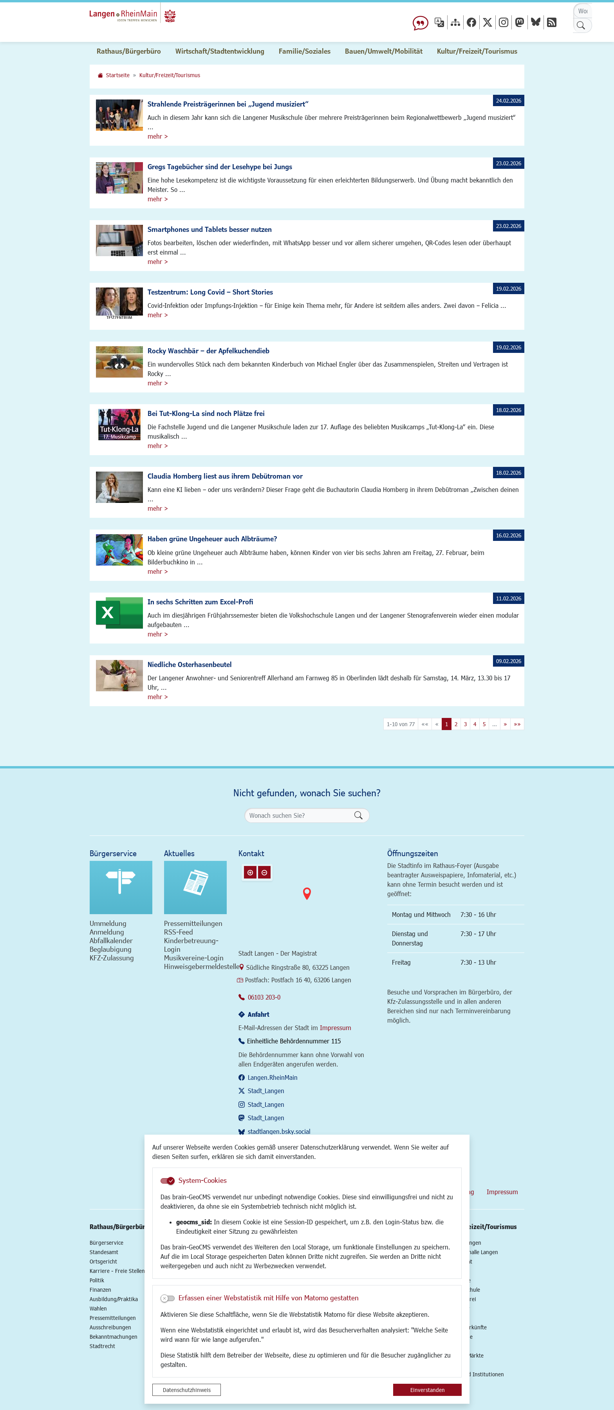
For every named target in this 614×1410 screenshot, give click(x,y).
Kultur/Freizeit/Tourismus (169, 75)
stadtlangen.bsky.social (279, 1131)
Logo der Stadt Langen (155, 18)
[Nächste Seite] (505, 724)
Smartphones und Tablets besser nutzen (210, 229)
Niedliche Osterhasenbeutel (190, 664)
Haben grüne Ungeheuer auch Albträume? (212, 538)
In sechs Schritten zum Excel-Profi (200, 601)
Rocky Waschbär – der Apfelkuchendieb (208, 350)
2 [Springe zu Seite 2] (456, 724)
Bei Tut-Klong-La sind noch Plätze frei (206, 413)
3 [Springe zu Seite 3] (465, 724)
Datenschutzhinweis (187, 1389)
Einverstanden (427, 1389)
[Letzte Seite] (517, 724)
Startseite (118, 75)
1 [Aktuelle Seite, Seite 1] (446, 724)
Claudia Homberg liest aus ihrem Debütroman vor (225, 476)
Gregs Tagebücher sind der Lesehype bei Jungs (220, 166)
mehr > (158, 136)
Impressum (335, 1027)
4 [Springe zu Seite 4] (474, 724)
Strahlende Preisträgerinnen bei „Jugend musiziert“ (228, 103)
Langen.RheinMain (273, 1077)
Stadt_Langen (266, 1090)
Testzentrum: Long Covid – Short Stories (210, 291)
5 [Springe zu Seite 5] (484, 724)
